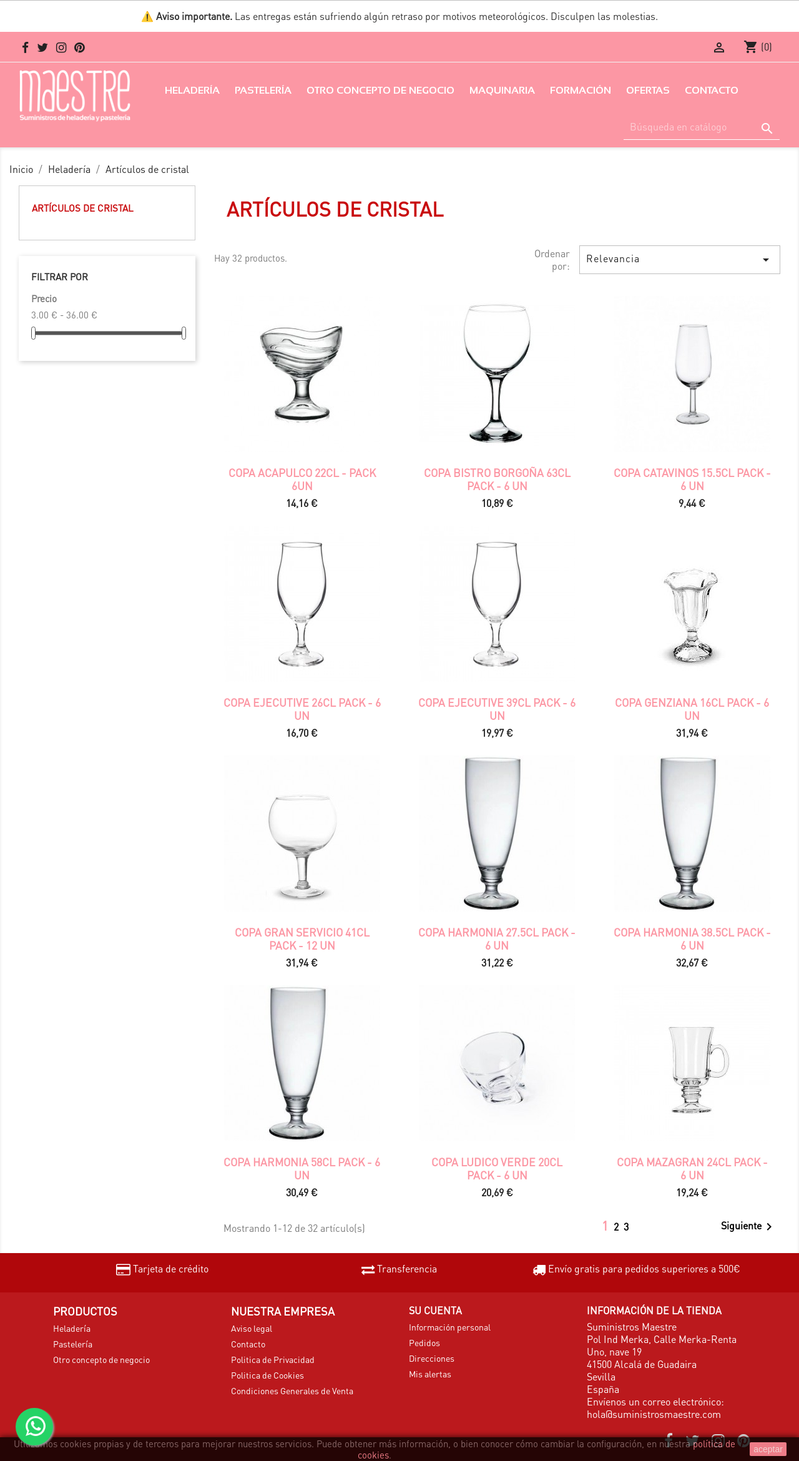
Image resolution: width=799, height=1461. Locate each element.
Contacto (711, 90)
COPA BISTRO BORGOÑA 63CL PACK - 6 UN (497, 479)
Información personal (450, 1326)
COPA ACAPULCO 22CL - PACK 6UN (302, 479)
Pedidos (424, 1342)
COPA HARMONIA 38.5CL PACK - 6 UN (692, 938)
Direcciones (431, 1358)
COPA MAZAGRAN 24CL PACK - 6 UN (692, 1168)
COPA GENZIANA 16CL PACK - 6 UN (692, 709)
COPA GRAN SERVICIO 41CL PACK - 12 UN (302, 938)
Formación (580, 90)
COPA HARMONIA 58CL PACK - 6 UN (301, 1168)
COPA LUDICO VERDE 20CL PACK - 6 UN (496, 1168)
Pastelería (263, 90)
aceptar (768, 1449)
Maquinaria (502, 90)
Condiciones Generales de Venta (292, 1390)
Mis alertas (430, 1373)
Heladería (192, 90)
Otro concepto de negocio (380, 90)
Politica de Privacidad (273, 1359)
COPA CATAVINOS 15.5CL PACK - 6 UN (692, 479)
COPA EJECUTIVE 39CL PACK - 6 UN (497, 709)
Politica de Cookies (267, 1374)
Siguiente (749, 1226)
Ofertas (648, 90)
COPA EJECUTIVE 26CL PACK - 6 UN (302, 709)
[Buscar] (702, 127)
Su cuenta (435, 1310)
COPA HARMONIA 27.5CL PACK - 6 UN (497, 938)
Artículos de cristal (83, 208)
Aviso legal (251, 1328)
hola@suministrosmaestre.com (654, 1413)
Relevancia (679, 259)
